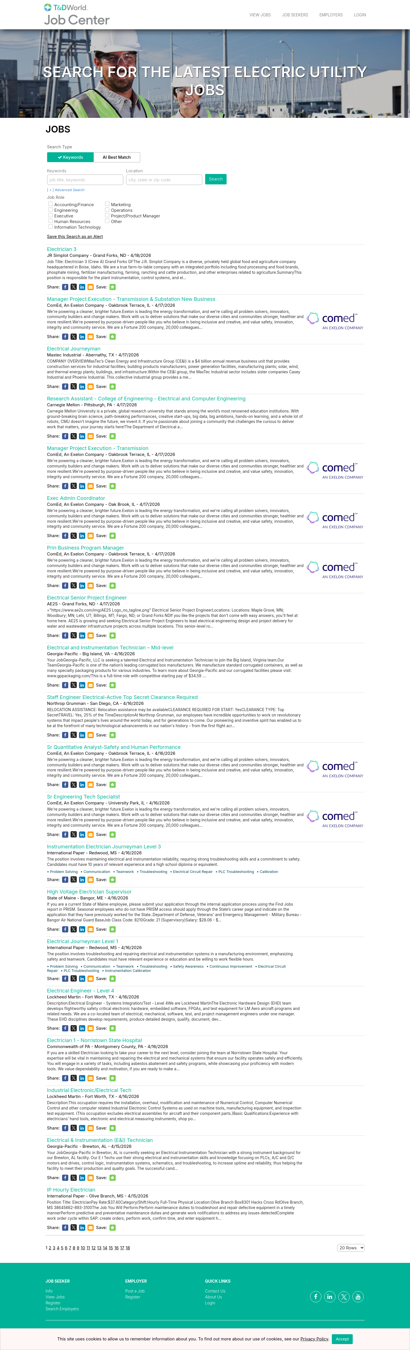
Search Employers (62, 1308)
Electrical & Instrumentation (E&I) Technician (100, 1140)
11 (88, 1247)
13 (99, 1247)
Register (53, 1302)
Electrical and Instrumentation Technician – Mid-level (110, 647)
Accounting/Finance (71, 204)
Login (360, 14)
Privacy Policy (314, 1339)
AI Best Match (117, 157)
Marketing (118, 204)
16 (116, 1247)
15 (111, 1247)
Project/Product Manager (132, 216)
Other (113, 221)
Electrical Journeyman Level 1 (82, 941)
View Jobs (260, 14)
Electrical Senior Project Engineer (87, 598)
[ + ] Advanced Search (66, 190)
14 (105, 1247)
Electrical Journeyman (73, 349)
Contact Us (215, 1291)
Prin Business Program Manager (85, 548)
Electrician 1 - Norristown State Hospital (94, 1040)
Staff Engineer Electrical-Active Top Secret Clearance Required (122, 697)
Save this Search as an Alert (75, 236)
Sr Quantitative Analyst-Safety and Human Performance (114, 747)
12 (93, 1247)
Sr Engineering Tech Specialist (83, 797)
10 (83, 1247)
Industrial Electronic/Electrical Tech (89, 1090)
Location (134, 170)
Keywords (73, 157)
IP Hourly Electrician (71, 1190)
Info (49, 1291)
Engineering (63, 210)
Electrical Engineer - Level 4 (80, 991)
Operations (119, 210)
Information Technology (74, 227)
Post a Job (135, 1291)
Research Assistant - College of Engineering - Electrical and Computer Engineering (146, 399)
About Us (213, 1296)
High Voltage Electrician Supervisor (89, 892)
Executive (60, 216)
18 (128, 1247)
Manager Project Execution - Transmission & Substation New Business (131, 299)
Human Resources (69, 221)
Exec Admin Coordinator (76, 498)
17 (122, 1247)
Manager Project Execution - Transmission (98, 448)
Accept (342, 1338)
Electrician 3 (62, 249)
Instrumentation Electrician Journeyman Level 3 (104, 847)
